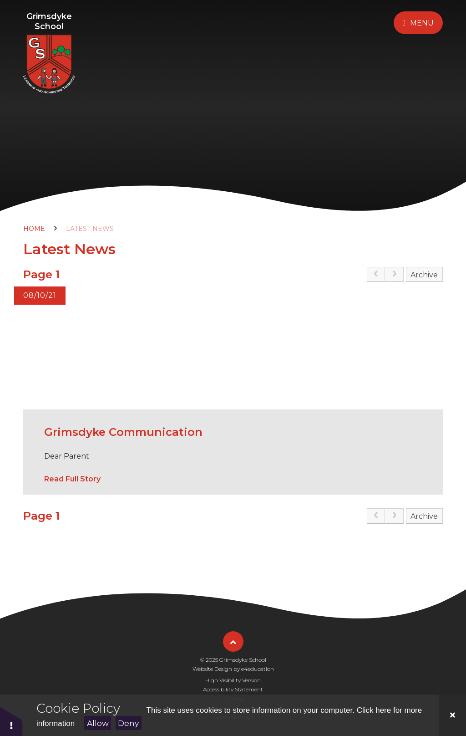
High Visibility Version (233, 680)
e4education (257, 668)
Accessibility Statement (233, 689)
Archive (424, 275)
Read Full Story (72, 479)
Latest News (90, 229)
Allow (98, 723)
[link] (376, 274)
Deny (128, 723)
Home (34, 229)
